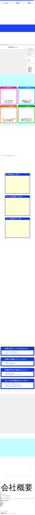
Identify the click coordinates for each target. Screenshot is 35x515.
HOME (1, 44)
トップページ (6, 2)
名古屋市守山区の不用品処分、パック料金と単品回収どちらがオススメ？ (31, 51)
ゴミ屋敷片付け (17, 3)
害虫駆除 (29, 3)
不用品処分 (29, 60)
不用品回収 (17, 2)
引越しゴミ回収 (6, 3)
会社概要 (1, 506)
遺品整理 (29, 2)
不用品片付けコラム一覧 (5, 44)
